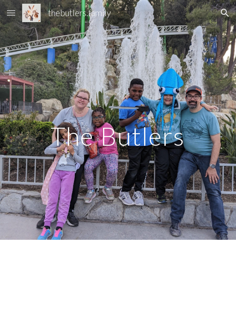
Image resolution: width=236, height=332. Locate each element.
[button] (11, 12)
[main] (118, 120)
